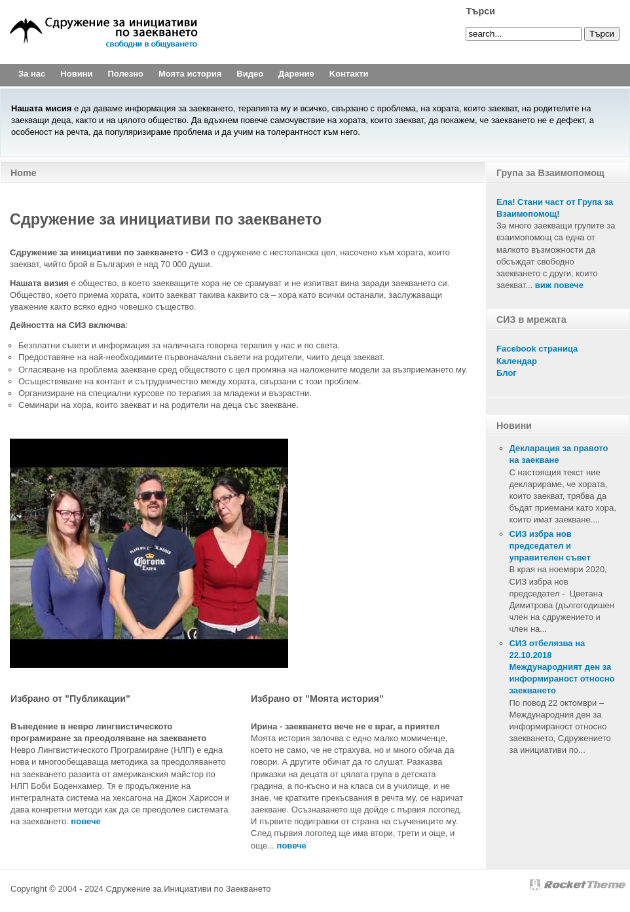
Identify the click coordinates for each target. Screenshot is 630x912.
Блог (506, 373)
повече (291, 845)
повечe (85, 821)
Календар (516, 361)
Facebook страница (537, 349)
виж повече (559, 285)
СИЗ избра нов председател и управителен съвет (550, 545)
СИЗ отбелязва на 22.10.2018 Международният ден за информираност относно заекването (562, 667)
